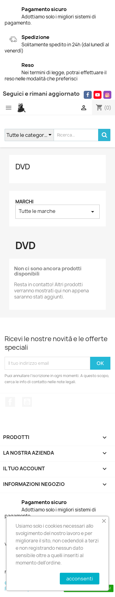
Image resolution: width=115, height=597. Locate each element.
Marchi (24, 201)
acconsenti (79, 578)
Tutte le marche (57, 211)
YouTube (27, 402)
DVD (22, 166)
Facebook (10, 402)
